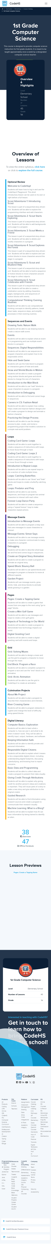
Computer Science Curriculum (5, 1122)
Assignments (25, 1102)
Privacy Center (33, 1174)
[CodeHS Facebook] (17, 1082)
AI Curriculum (34, 1155)
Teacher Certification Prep (44, 1126)
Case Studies (13, 1165)
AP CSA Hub (33, 1150)
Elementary (17, 9)
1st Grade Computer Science (12, 11)
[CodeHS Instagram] (20, 1082)
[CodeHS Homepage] (12, 3)
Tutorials (33, 1142)
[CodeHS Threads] (34, 1082)
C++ (3, 1183)
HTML (4, 1180)
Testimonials (15, 1172)
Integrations (25, 1120)
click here (40, 166)
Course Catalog (28, 9)
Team (32, 1167)
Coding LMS (4, 1108)
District (13, 1103)
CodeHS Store (9, 1237)
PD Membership (45, 1135)
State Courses (33, 1124)
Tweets (13, 1174)
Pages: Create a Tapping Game (25, 872)
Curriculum (9, 9)
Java (3, 1177)
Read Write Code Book (13, 1185)
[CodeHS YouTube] (26, 1082)
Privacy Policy (33, 1181)
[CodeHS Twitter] (30, 1082)
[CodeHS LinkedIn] (23, 1082)
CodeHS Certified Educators (13, 1221)
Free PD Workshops (44, 1121)
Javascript (5, 1172)
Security (33, 1189)
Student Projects (14, 1199)
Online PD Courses (43, 1104)
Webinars (14, 1195)
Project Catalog (33, 1108)
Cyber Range (4, 1142)
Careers (33, 1170)
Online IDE (4, 1112)
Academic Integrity (24, 1126)
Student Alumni (14, 1208)
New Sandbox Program (5, 1167)
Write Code (23, 1116)
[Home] (2, 9)
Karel (3, 1189)
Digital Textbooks (34, 1146)
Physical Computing (24, 1188)
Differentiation (25, 1170)
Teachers (14, 1109)
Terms (33, 1177)
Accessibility (35, 1192)
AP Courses (33, 1117)
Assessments (25, 1175)
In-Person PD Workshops (44, 1111)
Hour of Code (33, 1136)
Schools (14, 1106)
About (33, 1164)
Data (22, 1112)
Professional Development (6, 1131)
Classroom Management (25, 1106)
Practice (33, 1139)
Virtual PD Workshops (44, 1116)
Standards (34, 1132)
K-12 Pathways (34, 1112)
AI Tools (23, 1123)
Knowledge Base (15, 1191)
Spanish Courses (33, 1128)
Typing (4, 1139)
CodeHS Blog (14, 1178)
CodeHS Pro (4, 1117)
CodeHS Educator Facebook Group (15, 1229)
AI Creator (4, 1135)
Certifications (6, 1127)
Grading (23, 1110)
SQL (3, 1186)
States (13, 1169)
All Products (4, 1103)
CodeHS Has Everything (25, 1163)
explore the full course (30, 170)
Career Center (13, 1203)
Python (4, 1175)
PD (42, 1099)
